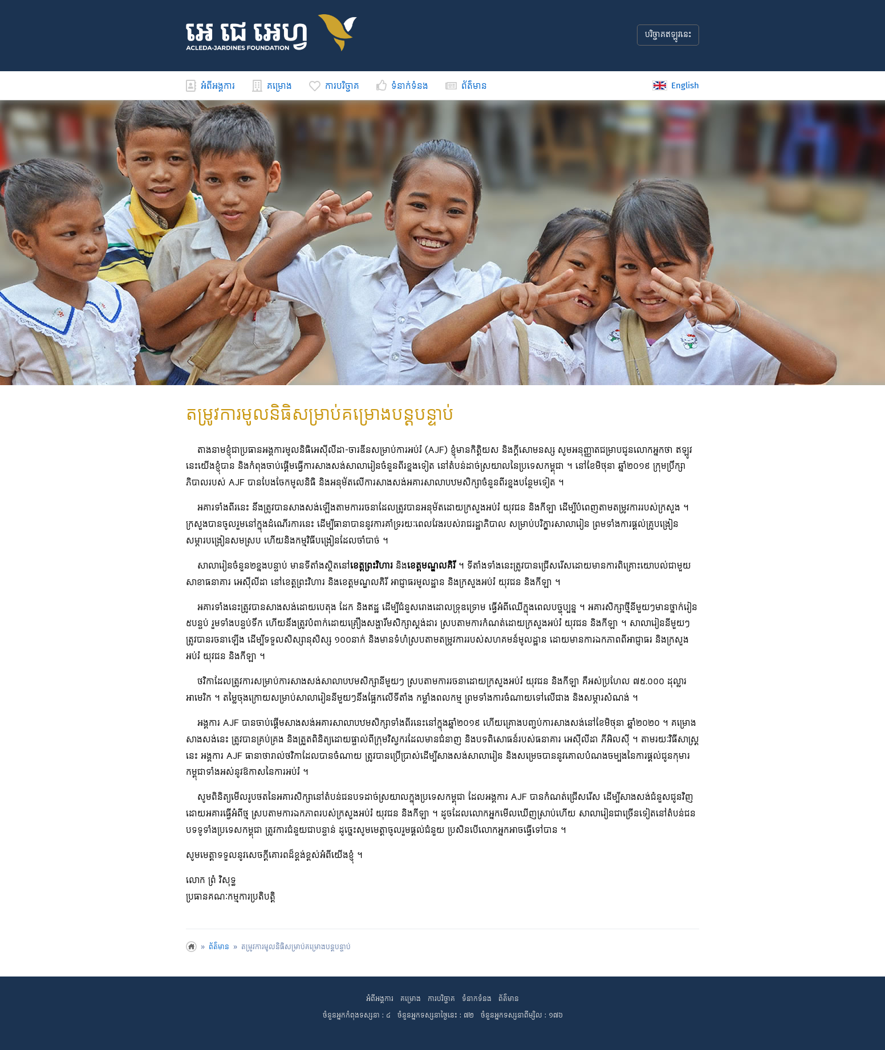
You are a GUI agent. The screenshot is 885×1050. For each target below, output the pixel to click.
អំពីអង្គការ (210, 86)
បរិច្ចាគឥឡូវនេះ (668, 34)
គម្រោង (272, 86)
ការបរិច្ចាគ (334, 86)
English (675, 85)
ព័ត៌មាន (466, 86)
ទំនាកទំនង (477, 999)
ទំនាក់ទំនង (402, 86)
